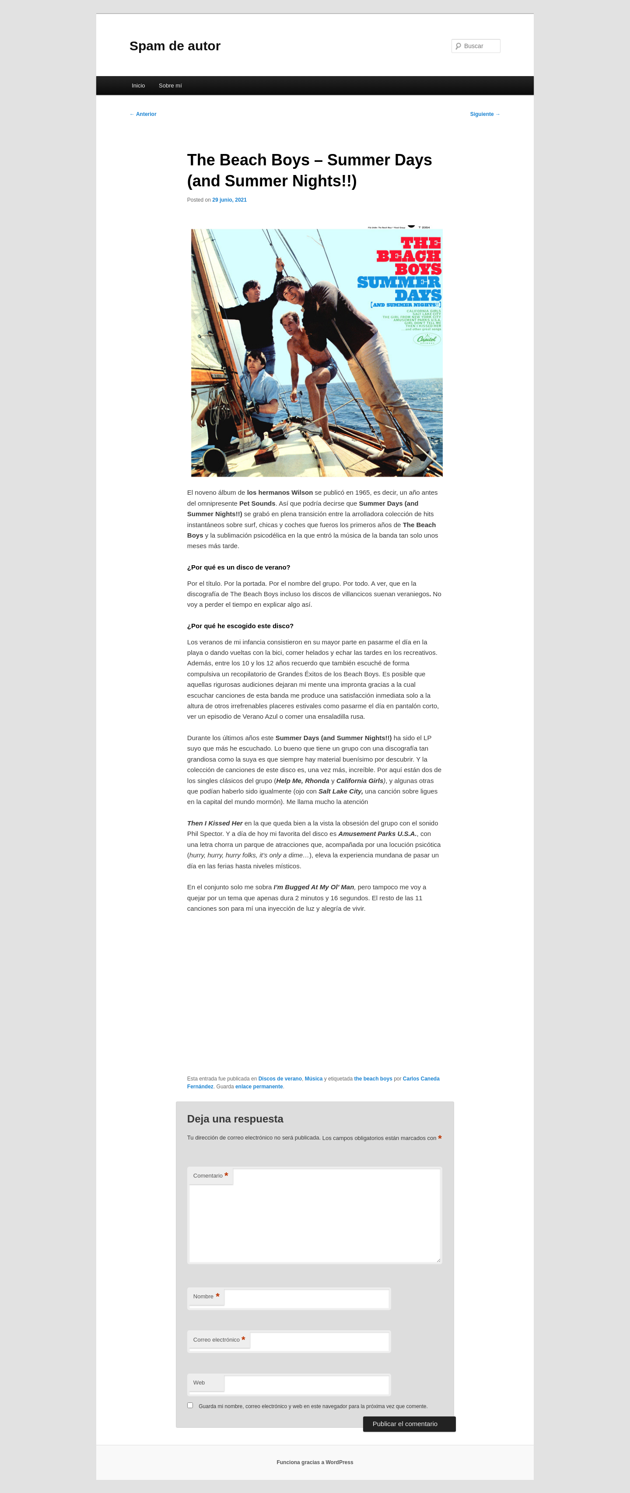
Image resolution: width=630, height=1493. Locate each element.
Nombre (206, 1296)
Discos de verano (280, 1079)
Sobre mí (170, 85)
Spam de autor (175, 45)
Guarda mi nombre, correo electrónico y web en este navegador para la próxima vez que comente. (313, 1406)
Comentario (210, 1176)
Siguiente (485, 114)
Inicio (138, 85)
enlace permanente (259, 1087)
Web (199, 1382)
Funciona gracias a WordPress (314, 1462)
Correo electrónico (219, 1340)
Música (314, 1079)
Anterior (143, 114)
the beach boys (373, 1079)
